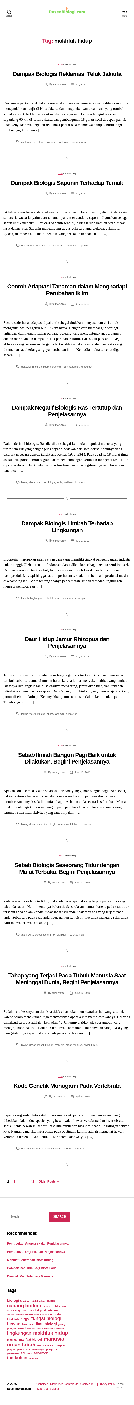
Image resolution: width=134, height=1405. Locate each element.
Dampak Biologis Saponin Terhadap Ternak (67, 184)
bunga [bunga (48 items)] (51, 1302)
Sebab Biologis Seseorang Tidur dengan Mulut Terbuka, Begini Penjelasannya (67, 870)
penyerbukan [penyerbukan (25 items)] (23, 1351)
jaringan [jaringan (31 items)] (11, 1330)
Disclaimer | (59, 1385)
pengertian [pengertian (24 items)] (61, 1347)
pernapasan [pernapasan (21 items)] (51, 1351)
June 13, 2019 (82, 773)
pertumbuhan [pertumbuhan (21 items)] (13, 1355)
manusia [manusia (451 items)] (54, 1340)
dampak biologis (47, 484)
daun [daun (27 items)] (24, 1312)
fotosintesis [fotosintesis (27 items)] (13, 1321)
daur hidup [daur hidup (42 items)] (35, 1312)
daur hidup (44, 825)
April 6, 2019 (82, 1098)
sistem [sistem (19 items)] (29, 1355)
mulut (85, 936)
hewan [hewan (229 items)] (13, 1325)
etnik (61, 484)
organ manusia (77, 1046)
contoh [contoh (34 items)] (63, 1308)
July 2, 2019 (83, 426)
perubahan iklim (61, 368)
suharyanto (59, 86)
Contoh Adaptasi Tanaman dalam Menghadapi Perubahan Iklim (67, 291)
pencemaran (71, 599)
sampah (85, 599)
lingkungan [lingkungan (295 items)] (19, 1334)
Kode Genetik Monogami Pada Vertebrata (67, 1087)
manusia (85, 143)
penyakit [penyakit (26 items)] (11, 1351)
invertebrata (38, 1150)
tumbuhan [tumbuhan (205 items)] (17, 1359)
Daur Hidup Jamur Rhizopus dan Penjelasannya (67, 644)
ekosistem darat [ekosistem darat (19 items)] (32, 1316)
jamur (24, 715)
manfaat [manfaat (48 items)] (12, 1341)
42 (39, 1182)
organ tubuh (95, 1046)
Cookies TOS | (95, 1385)
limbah (25, 599)
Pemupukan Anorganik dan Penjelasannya (37, 1245)
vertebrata (83, 1150)
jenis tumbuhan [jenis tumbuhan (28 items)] (45, 1330)
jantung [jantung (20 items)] (61, 1326)
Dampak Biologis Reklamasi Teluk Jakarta (67, 75)
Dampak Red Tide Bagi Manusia (30, 1278)
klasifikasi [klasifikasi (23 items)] (59, 1330)
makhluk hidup (69, 143)
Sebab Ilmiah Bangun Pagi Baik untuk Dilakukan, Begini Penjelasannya (67, 760)
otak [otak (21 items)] (39, 1347)
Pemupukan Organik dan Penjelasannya (36, 1253)
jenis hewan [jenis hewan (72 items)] (26, 1330)
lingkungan (52, 143)
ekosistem (39, 143)
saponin (87, 247)
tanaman (77, 368)
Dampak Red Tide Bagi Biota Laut (31, 1270)
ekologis (26, 143)
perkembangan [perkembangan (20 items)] (37, 1351)
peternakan (74, 247)
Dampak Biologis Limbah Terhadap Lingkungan (67, 528)
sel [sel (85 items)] (23, 1355)
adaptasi (26, 368)
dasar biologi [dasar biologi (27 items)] (13, 1312)
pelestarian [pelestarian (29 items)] (48, 1347)
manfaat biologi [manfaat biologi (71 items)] (30, 1341)
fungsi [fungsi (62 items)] (25, 1320)
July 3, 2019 (83, 86)
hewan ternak (39, 247)
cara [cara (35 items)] (45, 1308)
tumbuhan (90, 368)
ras (86, 484)
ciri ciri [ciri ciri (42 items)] (53, 1308)
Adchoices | (43, 1385)
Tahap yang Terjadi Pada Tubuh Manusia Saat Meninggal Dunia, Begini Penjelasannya (67, 980)
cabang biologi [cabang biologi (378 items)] (24, 1307)
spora (51, 715)
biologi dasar (28, 484)
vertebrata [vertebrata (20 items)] (33, 1360)
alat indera (27, 936)
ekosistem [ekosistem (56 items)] (51, 1312)
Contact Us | (76, 1385)
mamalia (70, 1150)
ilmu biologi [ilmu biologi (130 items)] (46, 1326)
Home (60, 66)
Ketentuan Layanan (58, 1390)
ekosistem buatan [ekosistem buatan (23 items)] (15, 1316)
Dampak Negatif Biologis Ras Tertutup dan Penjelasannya (67, 412)
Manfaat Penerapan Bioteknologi (30, 1261)
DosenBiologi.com (20, 1390)
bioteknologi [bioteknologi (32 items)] (38, 1302)
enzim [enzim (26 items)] (58, 1316)
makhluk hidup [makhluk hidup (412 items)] (50, 1334)
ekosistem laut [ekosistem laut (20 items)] (46, 1316)
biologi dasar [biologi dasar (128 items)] (18, 1302)
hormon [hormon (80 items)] (28, 1326)
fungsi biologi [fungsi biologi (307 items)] (46, 1320)
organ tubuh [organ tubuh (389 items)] (21, 1346)
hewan (25, 247)
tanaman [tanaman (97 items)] (41, 1355)
